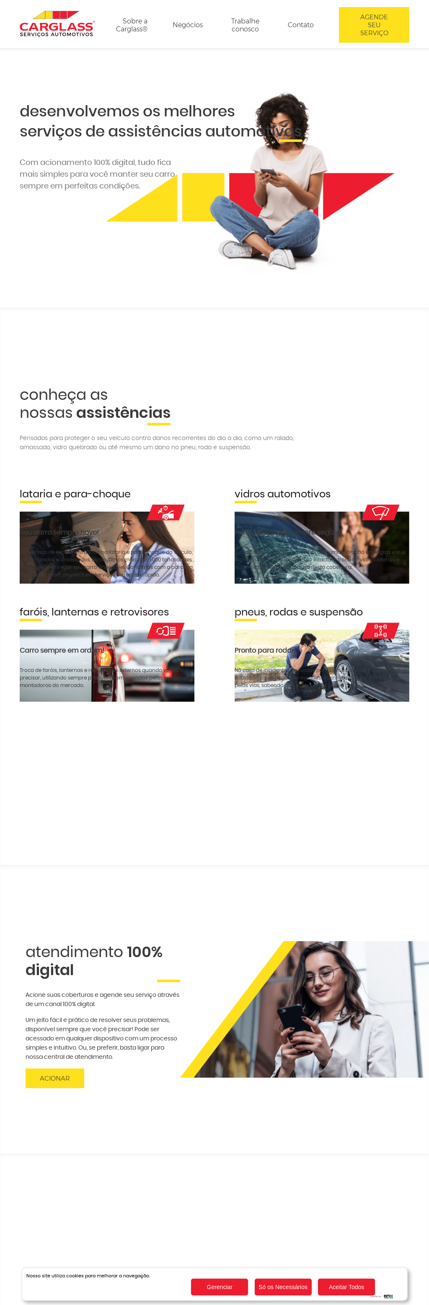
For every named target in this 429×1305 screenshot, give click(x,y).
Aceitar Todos (346, 1287)
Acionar (55, 1078)
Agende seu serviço (374, 25)
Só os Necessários (283, 1287)
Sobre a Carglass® (131, 25)
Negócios (188, 25)
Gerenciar (220, 1287)
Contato (301, 25)
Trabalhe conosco (245, 25)
